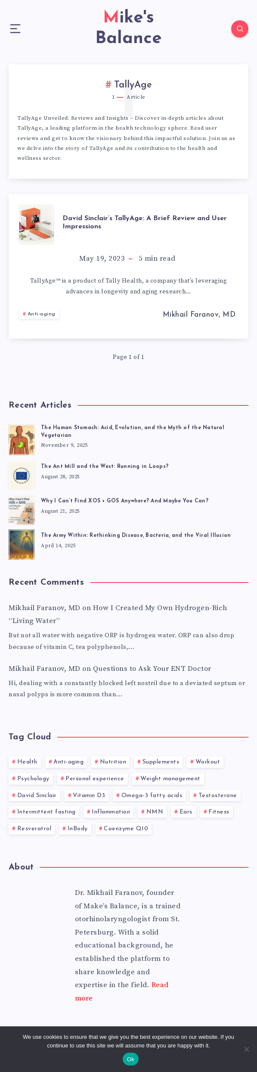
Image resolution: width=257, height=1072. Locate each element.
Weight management (170, 779)
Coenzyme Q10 (126, 829)
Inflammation (111, 812)
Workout (207, 762)
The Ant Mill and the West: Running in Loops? (104, 466)
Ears (186, 812)
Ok (130, 1059)
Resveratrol (34, 829)
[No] (246, 1049)
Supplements (161, 762)
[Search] (239, 28)
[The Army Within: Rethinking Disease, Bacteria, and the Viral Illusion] (21, 543)
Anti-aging (42, 314)
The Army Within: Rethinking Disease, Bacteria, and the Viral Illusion (136, 535)
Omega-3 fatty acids (152, 795)
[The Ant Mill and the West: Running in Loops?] (21, 474)
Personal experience (94, 779)
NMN (155, 812)
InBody (78, 829)
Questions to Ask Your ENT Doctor (152, 668)
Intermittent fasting (46, 812)
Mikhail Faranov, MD (45, 608)
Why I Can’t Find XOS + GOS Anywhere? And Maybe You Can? (124, 501)
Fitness (218, 812)
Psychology (33, 779)
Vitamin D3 (89, 795)
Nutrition (113, 762)
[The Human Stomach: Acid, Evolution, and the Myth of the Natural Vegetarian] (21, 438)
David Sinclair (37, 795)
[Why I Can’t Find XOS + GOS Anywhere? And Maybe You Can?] (21, 509)
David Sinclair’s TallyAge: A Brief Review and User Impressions (144, 222)
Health (27, 762)
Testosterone (217, 795)
